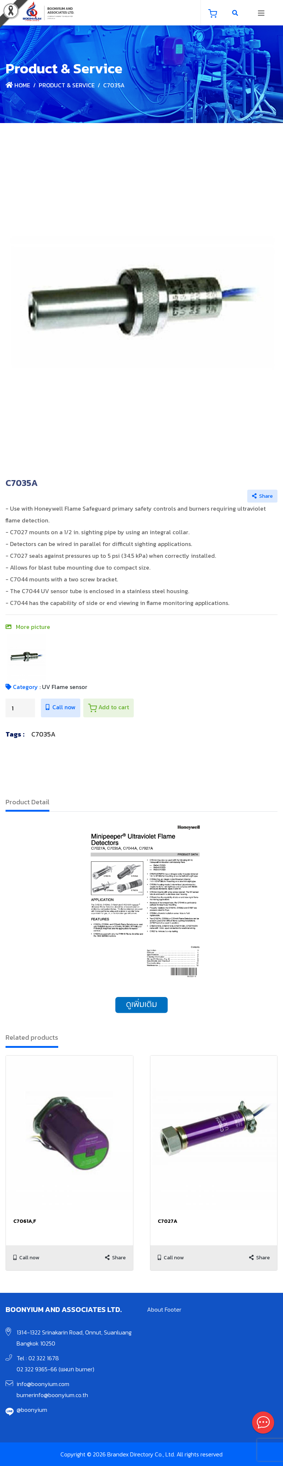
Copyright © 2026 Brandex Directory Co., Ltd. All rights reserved (141, 1454)
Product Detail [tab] (27, 802)
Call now (61, 707)
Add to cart (108, 707)
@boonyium (32, 1409)
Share (262, 496)
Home (18, 85)
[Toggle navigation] (261, 13)
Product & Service (67, 85)
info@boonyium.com (43, 1383)
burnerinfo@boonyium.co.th (52, 1394)
